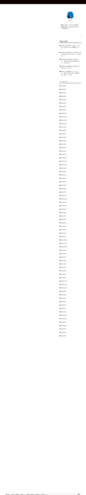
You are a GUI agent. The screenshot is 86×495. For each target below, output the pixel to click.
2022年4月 (63, 226)
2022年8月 (63, 212)
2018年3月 (63, 329)
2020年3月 (63, 308)
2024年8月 (63, 130)
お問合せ (44, 5)
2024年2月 (63, 151)
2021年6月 (63, 260)
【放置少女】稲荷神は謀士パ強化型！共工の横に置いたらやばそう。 (70, 67)
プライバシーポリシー (55, 5)
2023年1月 (63, 195)
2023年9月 (63, 168)
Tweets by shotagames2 (11, 387)
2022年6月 (63, 219)
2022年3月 (63, 229)
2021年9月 (63, 250)
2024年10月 (64, 123)
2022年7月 (63, 216)
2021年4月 (63, 267)
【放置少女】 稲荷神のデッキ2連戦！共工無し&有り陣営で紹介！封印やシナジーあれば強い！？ (71, 54)
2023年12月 (64, 157)
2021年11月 (64, 243)
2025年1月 (63, 113)
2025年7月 (63, 92)
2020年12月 (64, 281)
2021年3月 (63, 270)
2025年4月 (63, 103)
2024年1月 (63, 154)
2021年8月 (63, 253)
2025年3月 (63, 106)
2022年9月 (63, 209)
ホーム (27, 5)
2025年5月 (63, 99)
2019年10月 (64, 318)
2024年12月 (64, 116)
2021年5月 (63, 264)
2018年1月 (63, 332)
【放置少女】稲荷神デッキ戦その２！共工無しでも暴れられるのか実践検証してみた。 (70, 47)
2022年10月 (64, 205)
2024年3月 (63, 147)
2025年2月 (63, 109)
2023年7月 (63, 175)
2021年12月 (64, 240)
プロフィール (35, 5)
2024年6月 (63, 137)
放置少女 (6, 11)
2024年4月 (63, 144)
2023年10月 (64, 164)
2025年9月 (63, 86)
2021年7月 (63, 257)
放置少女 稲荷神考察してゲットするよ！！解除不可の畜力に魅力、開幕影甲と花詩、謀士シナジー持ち (70, 73)
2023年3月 (63, 188)
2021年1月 (63, 277)
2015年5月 (63, 335)
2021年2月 (63, 274)
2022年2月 (63, 233)
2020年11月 (64, 284)
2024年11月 (64, 120)
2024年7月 (63, 133)
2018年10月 (64, 325)
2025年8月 (63, 89)
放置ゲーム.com (43, 2)
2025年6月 (63, 96)
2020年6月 (63, 301)
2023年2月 (63, 192)
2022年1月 (63, 236)
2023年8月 (63, 171)
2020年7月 (63, 298)
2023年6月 (63, 178)
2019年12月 (64, 315)
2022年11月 (64, 202)
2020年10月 (64, 287)
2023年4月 (63, 185)
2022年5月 (63, 222)
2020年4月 (63, 305)
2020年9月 (63, 291)
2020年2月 (63, 311)
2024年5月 (63, 140)
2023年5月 (63, 181)
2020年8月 (63, 294)
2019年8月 (63, 322)
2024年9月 (63, 127)
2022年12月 (64, 199)
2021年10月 (64, 246)
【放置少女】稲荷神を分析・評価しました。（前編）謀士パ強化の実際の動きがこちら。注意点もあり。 (70, 61)
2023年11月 (64, 161)
